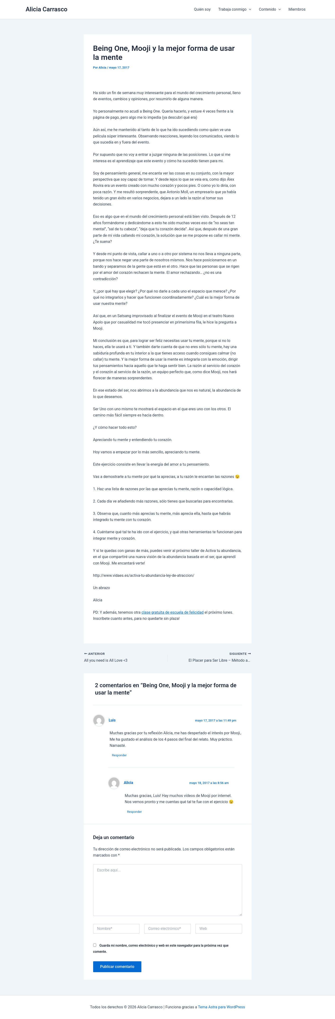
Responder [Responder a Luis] (119, 755)
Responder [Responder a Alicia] (134, 811)
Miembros (296, 9)
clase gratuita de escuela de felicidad (172, 612)
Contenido (270, 9)
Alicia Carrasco (46, 9)
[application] (249, 9)
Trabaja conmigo (235, 9)
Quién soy (203, 9)
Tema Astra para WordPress (221, 1007)
